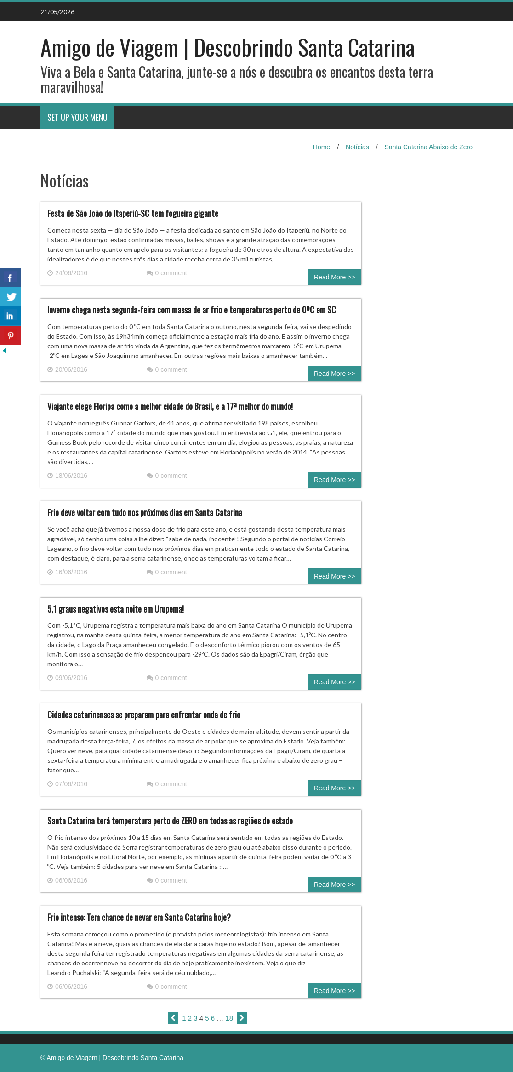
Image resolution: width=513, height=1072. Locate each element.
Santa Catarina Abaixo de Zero (429, 147)
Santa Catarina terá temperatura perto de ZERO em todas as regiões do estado (170, 821)
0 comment (167, 273)
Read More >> (334, 277)
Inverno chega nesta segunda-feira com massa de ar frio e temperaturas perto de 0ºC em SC (191, 310)
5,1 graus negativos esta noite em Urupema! (115, 609)
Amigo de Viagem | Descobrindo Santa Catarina (227, 46)
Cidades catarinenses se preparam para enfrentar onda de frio (143, 714)
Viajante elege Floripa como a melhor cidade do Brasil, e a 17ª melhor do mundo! (170, 406)
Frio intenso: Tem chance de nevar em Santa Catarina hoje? (139, 917)
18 (230, 1018)
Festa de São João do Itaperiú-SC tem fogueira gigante (132, 213)
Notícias (357, 147)
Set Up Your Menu (77, 117)
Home (321, 147)
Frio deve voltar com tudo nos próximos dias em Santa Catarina (144, 512)
